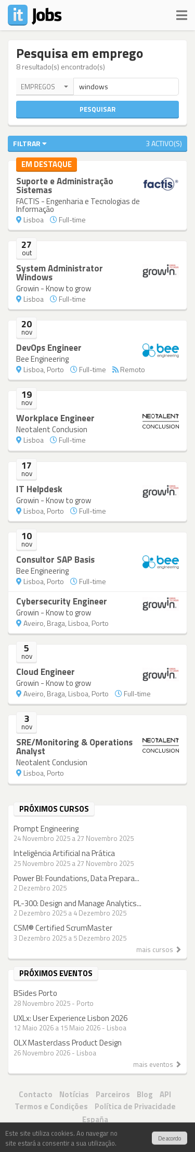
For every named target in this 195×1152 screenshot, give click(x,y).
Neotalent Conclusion (51, 429)
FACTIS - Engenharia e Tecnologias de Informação (78, 205)
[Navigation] (181, 13)
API (165, 1094)
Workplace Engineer (55, 418)
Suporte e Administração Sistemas (64, 185)
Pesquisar (97, 109)
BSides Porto (35, 993)
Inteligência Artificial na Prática (64, 853)
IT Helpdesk (39, 489)
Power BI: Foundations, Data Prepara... (76, 878)
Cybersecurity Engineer (61, 601)
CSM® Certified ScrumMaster (63, 928)
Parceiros (113, 1094)
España (95, 1119)
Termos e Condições (51, 1106)
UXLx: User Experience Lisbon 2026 (70, 1018)
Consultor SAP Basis (55, 559)
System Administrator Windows (59, 273)
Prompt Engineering (46, 829)
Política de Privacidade (135, 1106)
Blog (145, 1094)
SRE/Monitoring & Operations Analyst (74, 746)
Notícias (74, 1094)
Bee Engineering (42, 359)
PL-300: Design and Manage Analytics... (77, 903)
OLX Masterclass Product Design (68, 1043)
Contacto (36, 1094)
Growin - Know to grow (53, 288)
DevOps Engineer (49, 347)
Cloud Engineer (45, 672)
